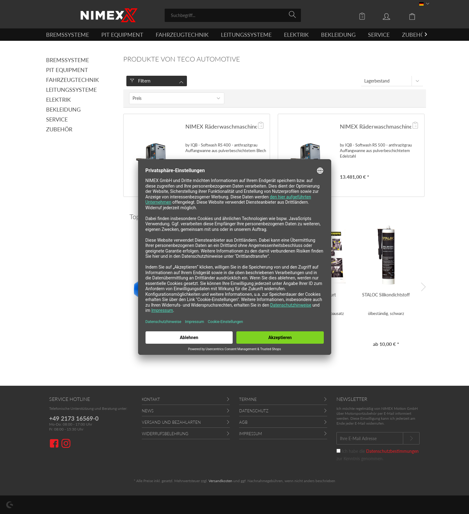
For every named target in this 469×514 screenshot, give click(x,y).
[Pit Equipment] (122, 34)
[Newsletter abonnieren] (411, 438)
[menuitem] (233, 15)
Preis (137, 98)
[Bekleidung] (338, 34)
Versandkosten (220, 480)
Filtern (140, 80)
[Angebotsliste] (364, 16)
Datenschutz (253, 410)
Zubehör (59, 129)
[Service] (379, 34)
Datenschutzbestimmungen (392, 451)
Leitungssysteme (71, 89)
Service (57, 119)
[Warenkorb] (417, 16)
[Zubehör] (415, 34)
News (148, 410)
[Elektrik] (296, 34)
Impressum (250, 433)
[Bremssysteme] (67, 34)
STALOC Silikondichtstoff (386, 294)
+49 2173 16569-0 (74, 418)
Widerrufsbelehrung (165, 433)
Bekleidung (63, 109)
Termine (248, 399)
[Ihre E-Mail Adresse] (369, 438)
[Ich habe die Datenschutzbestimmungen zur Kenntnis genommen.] (338, 451)
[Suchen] (293, 15)
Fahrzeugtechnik (72, 79)
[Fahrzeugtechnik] (182, 34)
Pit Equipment (67, 69)
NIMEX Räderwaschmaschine (221, 126)
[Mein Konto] (392, 16)
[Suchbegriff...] (233, 15)
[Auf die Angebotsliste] (260, 125)
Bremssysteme (67, 60)
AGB (243, 422)
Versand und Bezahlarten (171, 422)
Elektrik (58, 99)
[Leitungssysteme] (246, 34)
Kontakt (151, 399)
